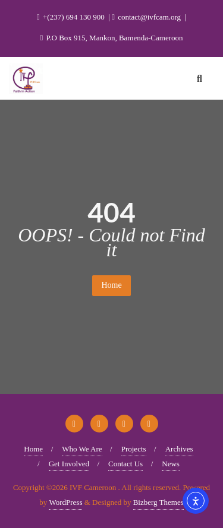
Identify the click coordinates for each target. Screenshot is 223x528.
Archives (179, 448)
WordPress (65, 502)
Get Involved (69, 463)
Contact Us (125, 463)
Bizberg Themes (158, 502)
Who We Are (82, 448)
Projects (133, 448)
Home (111, 285)
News (171, 463)
